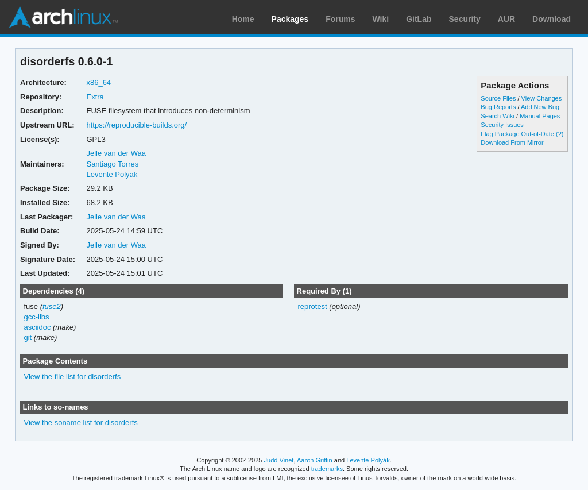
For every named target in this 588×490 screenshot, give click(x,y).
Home (243, 19)
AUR (506, 19)
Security (465, 19)
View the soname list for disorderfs (81, 422)
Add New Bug (540, 106)
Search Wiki (497, 116)
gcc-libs (36, 316)
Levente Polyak (111, 174)
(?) (559, 133)
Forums (340, 19)
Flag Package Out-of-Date (517, 133)
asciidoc (37, 327)
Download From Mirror (512, 142)
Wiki (381, 19)
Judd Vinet (279, 460)
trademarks (327, 468)
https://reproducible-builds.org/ (136, 125)
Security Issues (502, 124)
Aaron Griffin (314, 460)
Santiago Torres (112, 164)
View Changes (541, 98)
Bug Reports (498, 106)
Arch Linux (63, 17)
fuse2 (51, 306)
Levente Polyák (367, 460)
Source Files (498, 98)
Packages (290, 19)
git (28, 337)
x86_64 (98, 82)
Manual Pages (540, 116)
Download (551, 19)
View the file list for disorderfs (72, 376)
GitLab (418, 19)
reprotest (312, 306)
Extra (94, 96)
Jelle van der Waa (115, 153)
